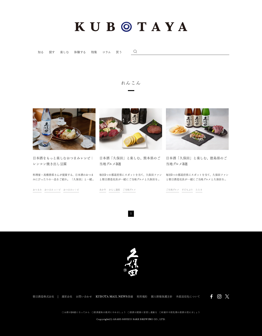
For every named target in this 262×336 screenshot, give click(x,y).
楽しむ (64, 52)
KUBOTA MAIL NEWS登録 (114, 296)
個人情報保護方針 (161, 296)
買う (119, 52)
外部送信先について (188, 296)
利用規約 (142, 296)
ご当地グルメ (129, 189)
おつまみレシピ (71, 189)
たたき (199, 189)
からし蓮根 (114, 189)
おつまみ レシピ (52, 189)
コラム (106, 52)
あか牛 (102, 189)
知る (41, 52)
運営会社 (67, 296)
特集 (94, 52)
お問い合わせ (84, 296)
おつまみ (37, 189)
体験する (80, 52)
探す (52, 52)
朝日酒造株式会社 (43, 296)
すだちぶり (187, 189)
